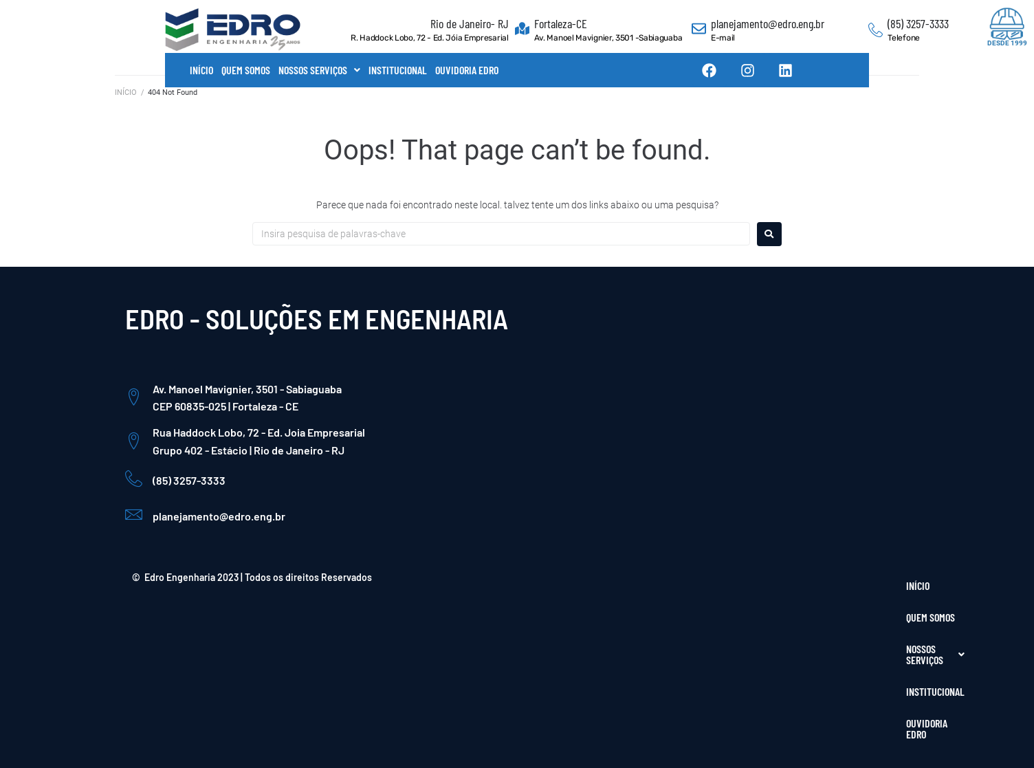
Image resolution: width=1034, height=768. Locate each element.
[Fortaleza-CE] (522, 30)
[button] (319, 70)
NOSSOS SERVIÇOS (319, 69)
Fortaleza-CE (560, 23)
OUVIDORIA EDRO (466, 69)
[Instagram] (852, 636)
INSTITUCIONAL (397, 69)
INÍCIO (201, 69)
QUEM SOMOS (245, 69)
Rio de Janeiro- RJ (469, 23)
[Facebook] (822, 636)
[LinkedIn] (881, 636)
